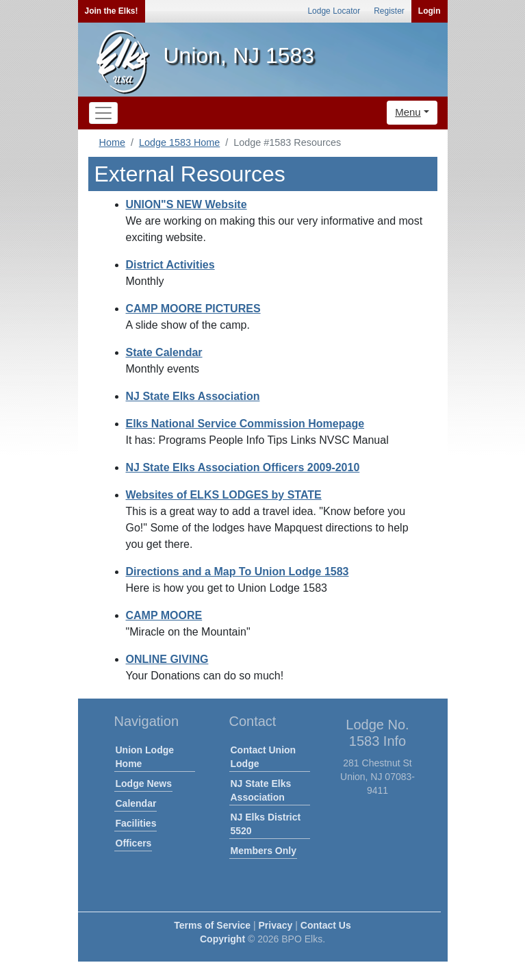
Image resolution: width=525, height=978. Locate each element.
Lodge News (144, 783)
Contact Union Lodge (263, 756)
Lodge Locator (333, 11)
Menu (408, 112)
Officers (134, 843)
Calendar (136, 803)
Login (429, 11)
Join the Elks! (111, 11)
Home (112, 142)
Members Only (263, 850)
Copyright (222, 938)
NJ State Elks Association (261, 790)
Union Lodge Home (145, 756)
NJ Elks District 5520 (266, 824)
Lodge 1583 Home (179, 142)
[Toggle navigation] (103, 113)
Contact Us (325, 925)
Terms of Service (212, 925)
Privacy (276, 925)
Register (389, 11)
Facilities (136, 823)
